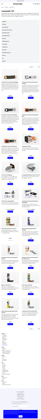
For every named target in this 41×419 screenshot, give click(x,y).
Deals (2, 376)
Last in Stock (4, 377)
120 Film (3, 366)
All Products (4, 360)
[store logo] (17, 3)
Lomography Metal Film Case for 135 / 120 (31, 175)
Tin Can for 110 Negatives (6, 175)
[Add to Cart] (10, 98)
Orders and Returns (20, 398)
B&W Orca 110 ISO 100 (6, 285)
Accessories (4, 343)
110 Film (3, 367)
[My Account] (35, 3)
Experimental (4, 338)
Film (2, 362)
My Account (20, 397)
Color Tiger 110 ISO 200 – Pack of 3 (8, 228)
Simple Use (4, 342)
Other (2, 380)
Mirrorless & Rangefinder (6, 350)
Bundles (3, 378)
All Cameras (4, 334)
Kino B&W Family (5, 370)
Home (2, 7)
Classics (3, 337)
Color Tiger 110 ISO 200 (27, 285)
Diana (3, 341)
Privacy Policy (20, 393)
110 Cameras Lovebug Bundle (7, 201)
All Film (3, 363)
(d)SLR (3, 349)
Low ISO (3, 372)
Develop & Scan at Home (6, 384)
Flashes (3, 383)
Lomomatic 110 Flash (26, 146)
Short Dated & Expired (6, 374)
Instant (2, 355)
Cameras (6, 7)
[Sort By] (33, 67)
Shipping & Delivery (20, 394)
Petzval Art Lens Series (6, 352)
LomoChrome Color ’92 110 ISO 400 (29, 311)
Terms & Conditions (20, 391)
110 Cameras (4, 339)
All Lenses (4, 348)
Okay (20, 416)
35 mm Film (4, 365)
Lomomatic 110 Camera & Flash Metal (9, 114)
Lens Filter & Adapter (6, 353)
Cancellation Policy (20, 396)
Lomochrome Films (5, 371)
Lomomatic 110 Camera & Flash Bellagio (9, 82)
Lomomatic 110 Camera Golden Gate (9, 146)
